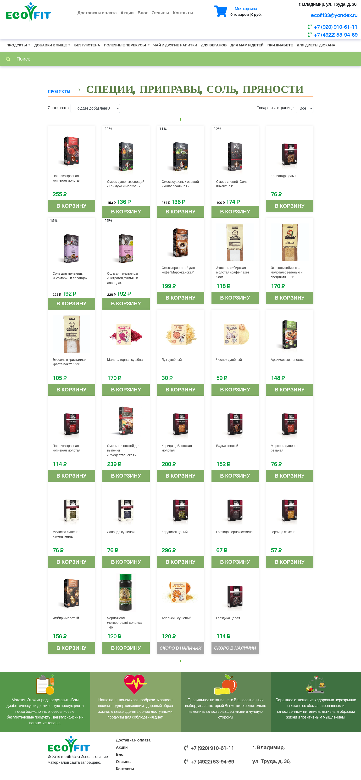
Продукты (17, 45)
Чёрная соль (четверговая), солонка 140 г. (124, 623)
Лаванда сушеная (121, 532)
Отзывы (160, 13)
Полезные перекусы (125, 45)
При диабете (280, 45)
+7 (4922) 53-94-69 (332, 35)
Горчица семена (283, 532)
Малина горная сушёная (126, 360)
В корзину (71, 206)
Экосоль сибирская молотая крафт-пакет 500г (232, 272)
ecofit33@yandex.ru (334, 15)
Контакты (183, 13)
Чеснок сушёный (229, 360)
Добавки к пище (50, 45)
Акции (127, 13)
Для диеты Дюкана (316, 45)
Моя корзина (246, 9)
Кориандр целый (283, 176)
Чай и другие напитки (175, 45)
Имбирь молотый (66, 618)
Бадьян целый (227, 446)
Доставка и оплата (97, 13)
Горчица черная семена (234, 532)
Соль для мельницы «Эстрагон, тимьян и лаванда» (122, 278)
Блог (143, 13)
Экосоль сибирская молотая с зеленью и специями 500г (287, 272)
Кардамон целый (175, 532)
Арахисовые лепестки (288, 360)
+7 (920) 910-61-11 (332, 27)
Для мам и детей (246, 45)
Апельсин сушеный (176, 618)
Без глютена (87, 45)
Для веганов (214, 45)
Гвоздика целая (228, 618)
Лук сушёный (172, 360)
